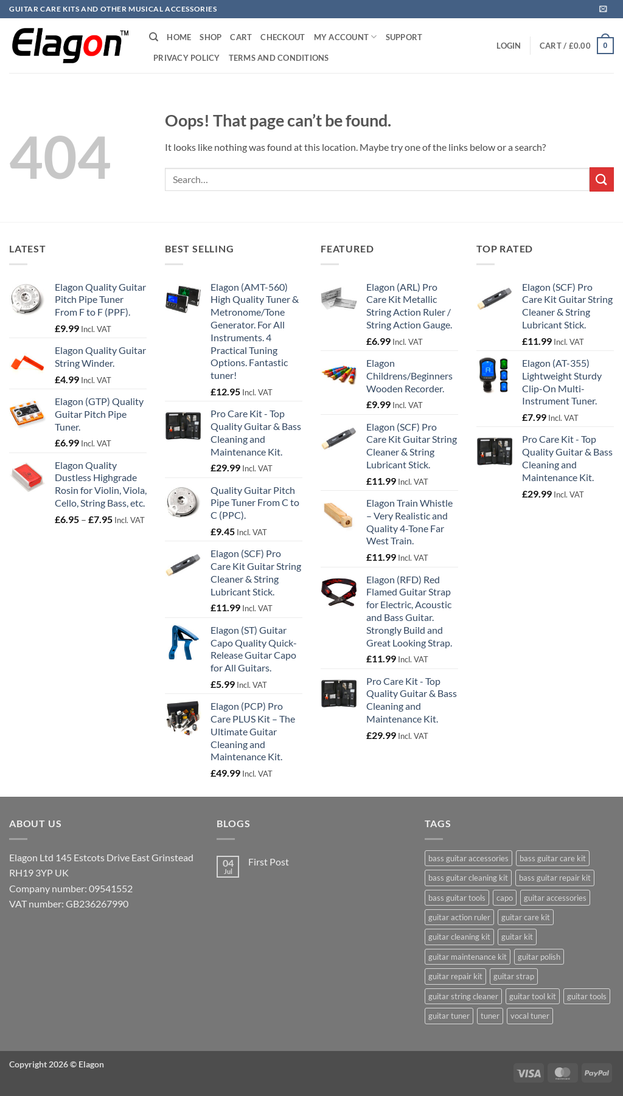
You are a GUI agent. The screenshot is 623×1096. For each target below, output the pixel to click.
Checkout (282, 37)
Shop (210, 37)
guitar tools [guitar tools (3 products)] (587, 996)
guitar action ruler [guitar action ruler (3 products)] (459, 917)
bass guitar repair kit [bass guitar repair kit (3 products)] (555, 878)
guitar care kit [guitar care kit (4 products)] (525, 917)
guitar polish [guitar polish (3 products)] (539, 957)
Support (404, 37)
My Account (345, 37)
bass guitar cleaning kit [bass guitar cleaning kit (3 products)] (468, 878)
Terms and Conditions (279, 58)
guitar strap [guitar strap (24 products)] (513, 976)
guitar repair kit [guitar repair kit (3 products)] (455, 976)
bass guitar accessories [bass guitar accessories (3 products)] (468, 858)
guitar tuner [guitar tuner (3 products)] (449, 1016)
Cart (241, 37)
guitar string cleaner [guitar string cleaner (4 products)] (463, 996)
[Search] (153, 37)
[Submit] (602, 179)
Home (179, 37)
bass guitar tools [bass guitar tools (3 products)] (457, 898)
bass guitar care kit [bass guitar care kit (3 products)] (553, 858)
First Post (268, 861)
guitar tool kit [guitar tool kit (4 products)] (532, 996)
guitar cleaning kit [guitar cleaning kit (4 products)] (459, 937)
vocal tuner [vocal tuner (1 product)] (529, 1016)
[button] (603, 8)
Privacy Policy (186, 58)
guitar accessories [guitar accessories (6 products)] (555, 898)
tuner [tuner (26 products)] (490, 1016)
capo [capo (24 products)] (504, 898)
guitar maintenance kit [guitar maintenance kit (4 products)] (467, 957)
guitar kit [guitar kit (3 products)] (517, 937)
